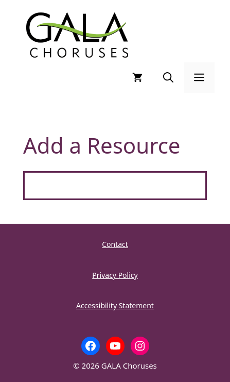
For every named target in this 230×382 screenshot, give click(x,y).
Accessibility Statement (115, 305)
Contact (115, 244)
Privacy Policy (114, 275)
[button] (168, 77)
